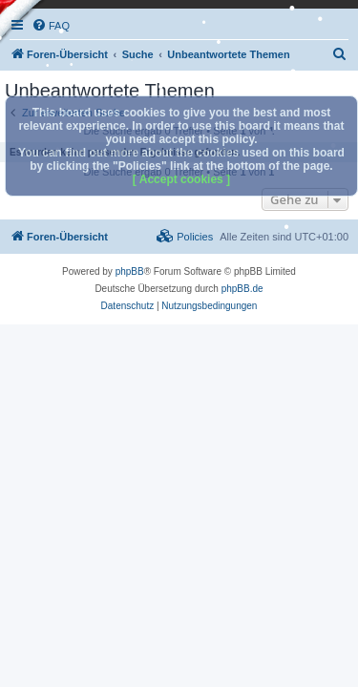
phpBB (130, 271)
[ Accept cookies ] (181, 179)
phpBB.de (242, 288)
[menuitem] (339, 54)
